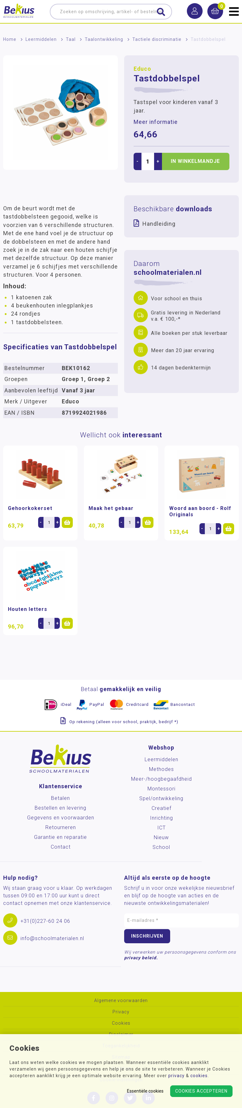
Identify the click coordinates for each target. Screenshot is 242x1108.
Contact (61, 847)
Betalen (60, 798)
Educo (142, 69)
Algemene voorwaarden (121, 1000)
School (161, 847)
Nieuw (161, 837)
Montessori (161, 789)
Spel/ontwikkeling (161, 798)
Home (9, 39)
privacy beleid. (141, 957)
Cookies (121, 1023)
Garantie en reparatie (60, 837)
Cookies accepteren (201, 1091)
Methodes (161, 769)
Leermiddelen (41, 39)
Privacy (121, 1012)
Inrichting (161, 818)
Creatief (161, 808)
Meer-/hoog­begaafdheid (161, 779)
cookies (199, 1075)
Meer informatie (156, 122)
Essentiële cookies (145, 1091)
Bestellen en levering (60, 808)
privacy (176, 1075)
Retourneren (60, 827)
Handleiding (159, 223)
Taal (71, 39)
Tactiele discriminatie (157, 39)
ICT (161, 828)
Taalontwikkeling (104, 39)
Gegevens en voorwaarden (60, 818)
